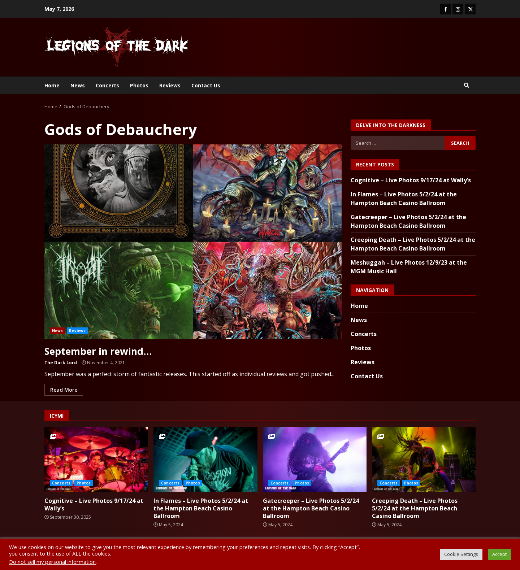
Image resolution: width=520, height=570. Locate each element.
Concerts (107, 85)
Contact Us (205, 85)
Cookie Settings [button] (461, 554)
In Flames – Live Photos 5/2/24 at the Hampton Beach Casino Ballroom (205, 459)
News (77, 85)
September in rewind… (193, 241)
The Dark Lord (60, 362)
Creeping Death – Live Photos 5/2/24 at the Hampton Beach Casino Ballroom (424, 459)
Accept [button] (499, 554)
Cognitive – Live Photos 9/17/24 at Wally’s (411, 180)
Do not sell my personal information (52, 561)
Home (52, 85)
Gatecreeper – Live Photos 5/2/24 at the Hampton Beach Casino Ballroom (315, 459)
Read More (63, 389)
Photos (139, 85)
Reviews (170, 85)
